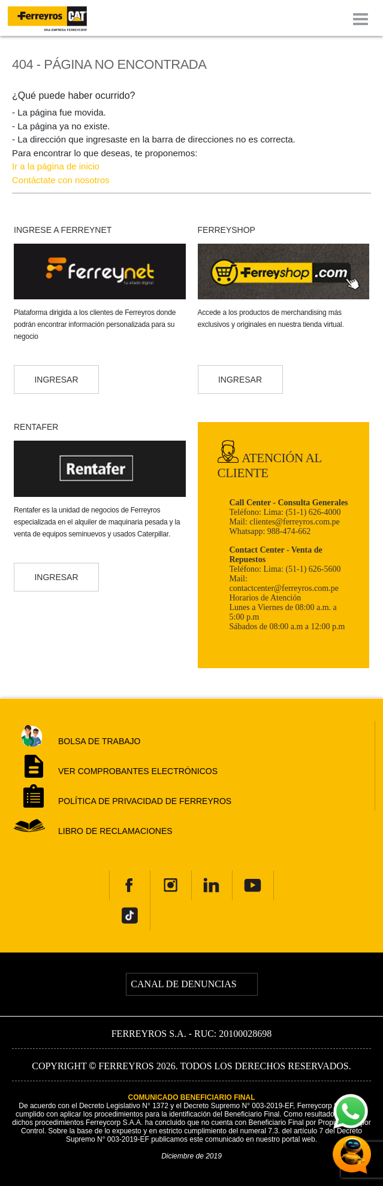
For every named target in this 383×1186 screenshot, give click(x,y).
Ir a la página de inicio (55, 166)
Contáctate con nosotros (61, 180)
